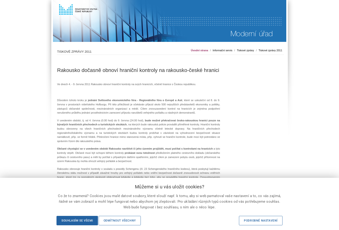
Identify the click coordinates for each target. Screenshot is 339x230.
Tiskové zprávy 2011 (270, 50)
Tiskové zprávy (245, 50)
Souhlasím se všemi (77, 220)
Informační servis (222, 50)
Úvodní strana (199, 50)
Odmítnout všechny (120, 220)
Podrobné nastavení (261, 220)
